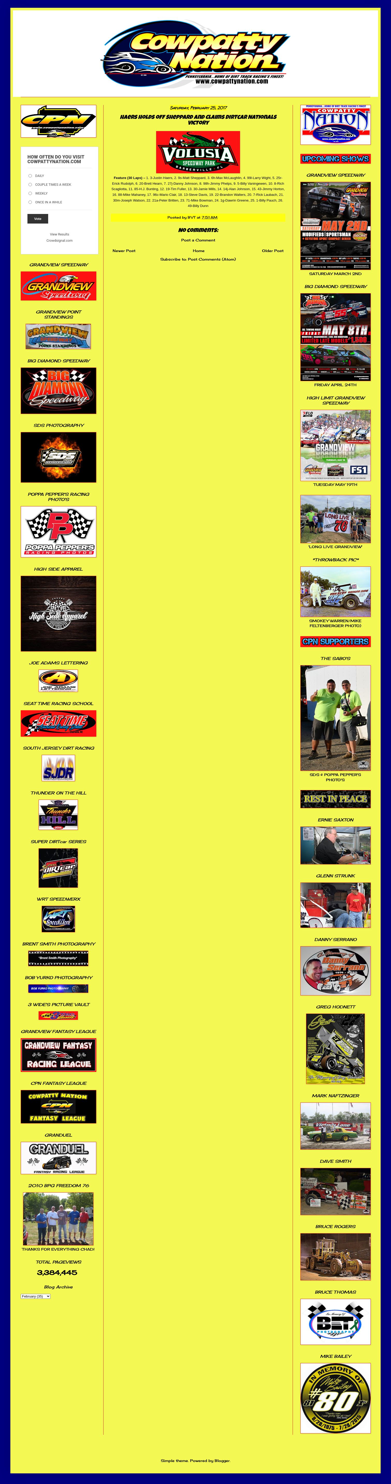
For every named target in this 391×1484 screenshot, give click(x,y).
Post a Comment (198, 240)
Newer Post (124, 250)
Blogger (222, 1460)
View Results (59, 234)
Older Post (273, 250)
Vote (37, 219)
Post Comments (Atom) (212, 259)
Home (199, 250)
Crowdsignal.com (60, 240)
